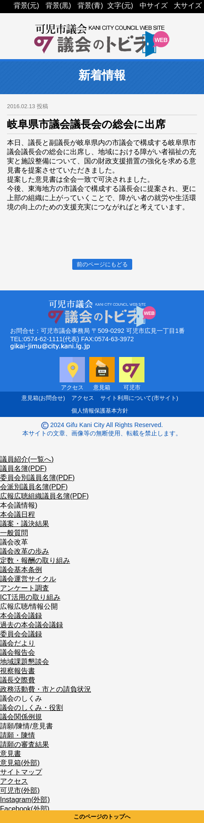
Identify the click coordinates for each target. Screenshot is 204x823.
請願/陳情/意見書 (26, 726)
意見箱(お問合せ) (43, 398)
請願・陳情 (17, 735)
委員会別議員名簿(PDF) (37, 477)
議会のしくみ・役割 (31, 707)
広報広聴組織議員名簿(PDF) (44, 496)
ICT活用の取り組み (30, 597)
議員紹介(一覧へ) (27, 459)
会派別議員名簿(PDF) (34, 487)
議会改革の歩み (24, 551)
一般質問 (14, 533)
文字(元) (120, 5)
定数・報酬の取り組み (35, 560)
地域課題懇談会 (24, 661)
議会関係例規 (21, 717)
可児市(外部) (20, 790)
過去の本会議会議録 (31, 625)
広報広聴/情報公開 (29, 606)
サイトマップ (21, 772)
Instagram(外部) (25, 799)
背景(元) (26, 5)
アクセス (82, 398)
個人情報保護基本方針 (99, 410)
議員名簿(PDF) (23, 468)
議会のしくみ (21, 698)
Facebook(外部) (24, 808)
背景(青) (90, 5)
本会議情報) (18, 505)
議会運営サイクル (28, 579)
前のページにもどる (102, 264)
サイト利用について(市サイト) (139, 398)
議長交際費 (17, 680)
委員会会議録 (21, 634)
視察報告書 (17, 671)
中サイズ (154, 5)
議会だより (17, 643)
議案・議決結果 (24, 523)
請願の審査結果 (24, 744)
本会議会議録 (21, 615)
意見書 (10, 753)
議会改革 (14, 542)
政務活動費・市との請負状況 (45, 689)
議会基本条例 (21, 569)
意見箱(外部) (20, 762)
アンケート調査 (24, 588)
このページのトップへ (102, 816)
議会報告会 (17, 652)
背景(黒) (58, 5)
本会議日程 (17, 514)
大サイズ (188, 5)
